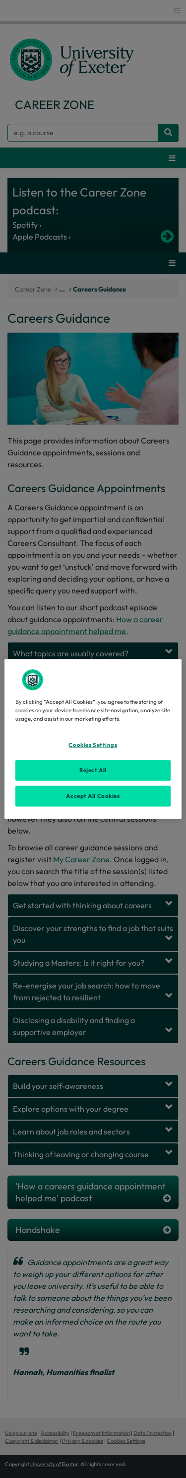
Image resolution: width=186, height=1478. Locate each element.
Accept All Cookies (93, 795)
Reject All (93, 770)
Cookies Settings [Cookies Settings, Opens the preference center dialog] (92, 744)
